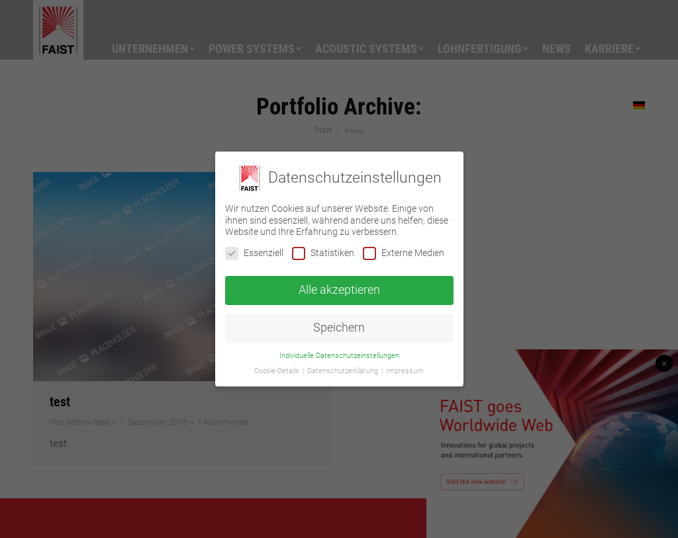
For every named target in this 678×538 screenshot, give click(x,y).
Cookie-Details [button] (277, 371)
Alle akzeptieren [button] (339, 289)
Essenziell (254, 253)
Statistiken (323, 253)
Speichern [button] (339, 327)
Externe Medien (403, 253)
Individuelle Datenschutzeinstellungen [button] (339, 355)
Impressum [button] (405, 371)
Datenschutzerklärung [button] (343, 371)
